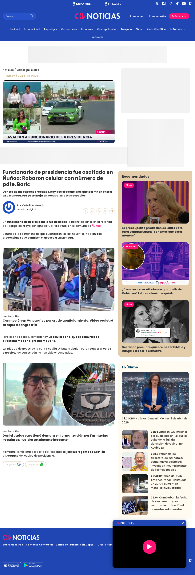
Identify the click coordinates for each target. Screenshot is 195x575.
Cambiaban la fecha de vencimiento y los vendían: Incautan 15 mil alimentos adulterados (169, 503)
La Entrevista (177, 29)
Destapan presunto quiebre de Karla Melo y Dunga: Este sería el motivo (153, 349)
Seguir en (13, 464)
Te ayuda (126, 29)
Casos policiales (106, 29)
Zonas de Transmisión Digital (75, 544)
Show (139, 29)
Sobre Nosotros (13, 544)
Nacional (15, 29)
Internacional (32, 29)
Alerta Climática (156, 29)
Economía (87, 29)
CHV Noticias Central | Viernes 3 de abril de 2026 (154, 420)
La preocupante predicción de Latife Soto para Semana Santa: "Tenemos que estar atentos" (152, 231)
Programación (157, 16)
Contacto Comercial (39, 544)
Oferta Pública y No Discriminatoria (121, 544)
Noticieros (97, 37)
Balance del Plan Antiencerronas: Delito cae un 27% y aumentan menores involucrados (168, 482)
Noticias (8, 70)
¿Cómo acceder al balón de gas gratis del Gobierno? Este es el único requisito (152, 291)
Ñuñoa (96, 226)
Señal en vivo (179, 16)
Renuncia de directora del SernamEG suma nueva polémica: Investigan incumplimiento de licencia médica (169, 461)
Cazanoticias (69, 29)
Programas (136, 16)
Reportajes (50, 29)
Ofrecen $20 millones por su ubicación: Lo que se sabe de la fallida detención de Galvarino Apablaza (169, 439)
